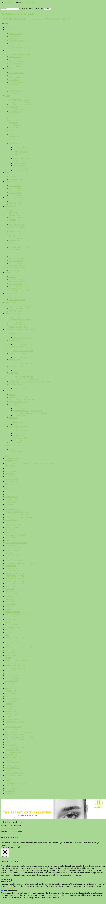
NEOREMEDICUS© (15, 93)
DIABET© (12, 75)
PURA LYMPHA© (15, 204)
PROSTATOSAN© (15, 125)
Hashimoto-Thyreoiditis (17, 366)
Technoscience (18, 440)
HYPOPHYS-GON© (19, 147)
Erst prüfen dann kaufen (14, 527)
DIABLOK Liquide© (20, 388)
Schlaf (7, 742)
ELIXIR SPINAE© (15, 57)
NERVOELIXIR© (14, 220)
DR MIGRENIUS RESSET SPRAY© (21, 54)
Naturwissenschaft (20, 435)
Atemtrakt (9, 29)
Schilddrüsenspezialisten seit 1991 (21, 399)
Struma (12, 333)
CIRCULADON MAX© (16, 73)
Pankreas (8, 704)
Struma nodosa (15, 340)
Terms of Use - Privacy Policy (11, 829)
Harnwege (9, 114)
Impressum (13, 418)
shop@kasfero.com (28, 3)
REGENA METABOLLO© (17, 82)
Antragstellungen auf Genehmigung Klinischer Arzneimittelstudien (30, 463)
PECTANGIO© (14, 80)
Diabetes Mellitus (15, 384)
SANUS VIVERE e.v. (11, 27)
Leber (7, 635)
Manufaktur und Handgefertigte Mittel (27, 411)
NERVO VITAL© (14, 222)
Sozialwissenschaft (12, 750)
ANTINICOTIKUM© (15, 34)
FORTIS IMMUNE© (15, 188)
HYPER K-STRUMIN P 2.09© (23, 351)
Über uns (8, 390)
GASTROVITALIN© (15, 279)
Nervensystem (10, 206)
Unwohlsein (9, 243)
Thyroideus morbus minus (18, 402)
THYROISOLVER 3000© (21, 158)
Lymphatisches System (13, 197)
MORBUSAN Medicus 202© (23, 168)
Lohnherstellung (19, 415)
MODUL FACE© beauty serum (20, 306)
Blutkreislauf (9, 68)
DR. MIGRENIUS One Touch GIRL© (21, 102)
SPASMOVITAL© (15, 112)
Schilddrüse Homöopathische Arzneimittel (20, 329)
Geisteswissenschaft (20, 431)
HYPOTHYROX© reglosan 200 (23, 161)
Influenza (8, 172)
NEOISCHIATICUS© (16, 61)
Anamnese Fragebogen (17, 451)
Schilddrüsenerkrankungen (15, 734)
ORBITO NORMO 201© (21, 170)
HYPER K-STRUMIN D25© (22, 338)
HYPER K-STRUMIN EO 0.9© (23, 357)
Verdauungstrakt (11, 272)
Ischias (7, 622)
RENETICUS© (13, 123)
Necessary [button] (5, 877)
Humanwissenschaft (20, 433)
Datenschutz (17, 422)
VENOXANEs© (14, 84)
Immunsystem (10, 181)
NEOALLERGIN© (14, 43)
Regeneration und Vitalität (15, 227)
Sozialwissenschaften (21, 438)
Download (12, 449)
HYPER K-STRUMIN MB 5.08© (24, 364)
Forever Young (10, 302)
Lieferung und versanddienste (20, 397)
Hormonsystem (10, 139)
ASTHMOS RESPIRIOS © (17, 36)
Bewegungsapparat (12, 50)
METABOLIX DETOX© (16, 91)
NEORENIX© (13, 120)
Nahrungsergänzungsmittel (15, 668)
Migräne (8, 658)
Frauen (7, 96)
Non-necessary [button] (7, 888)
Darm (7, 486)
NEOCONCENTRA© (15, 77)
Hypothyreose (14, 373)
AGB (14, 424)
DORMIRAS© (13, 213)
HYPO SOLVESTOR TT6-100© (23, 377)
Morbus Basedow (15, 360)
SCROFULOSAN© (15, 45)
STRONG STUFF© (15, 231)
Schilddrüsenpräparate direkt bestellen (23, 379)
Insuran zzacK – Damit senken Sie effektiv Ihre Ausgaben (30, 382)
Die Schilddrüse (15, 154)
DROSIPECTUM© (15, 38)
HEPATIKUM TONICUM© (17, 258)
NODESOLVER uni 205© (21, 163)
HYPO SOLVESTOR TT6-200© (23, 370)
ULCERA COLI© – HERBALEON (19, 291)
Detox (7, 87)
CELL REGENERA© (15, 202)
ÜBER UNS (9, 780)
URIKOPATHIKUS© (15, 66)
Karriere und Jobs (15, 442)
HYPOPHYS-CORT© (20, 152)
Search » (47, 9)
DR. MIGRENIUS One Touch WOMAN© (22, 104)
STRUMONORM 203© (20, 165)
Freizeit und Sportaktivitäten (15, 313)
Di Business (13, 832)
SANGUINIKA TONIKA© (17, 109)
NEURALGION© (14, 249)
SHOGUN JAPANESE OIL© (18, 48)
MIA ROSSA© (14, 136)
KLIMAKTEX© (14, 107)
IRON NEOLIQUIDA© (16, 261)
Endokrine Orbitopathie (17, 353)
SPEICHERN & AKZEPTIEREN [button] (12, 900)
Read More (28, 845)
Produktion (13, 404)
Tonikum (8, 252)
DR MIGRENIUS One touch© (19, 100)
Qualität (16, 408)
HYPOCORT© (17, 149)
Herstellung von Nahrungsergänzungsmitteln (30, 413)
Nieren (7, 696)
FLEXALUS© (13, 59)
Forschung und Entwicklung (19, 427)
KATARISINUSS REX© (17, 41)
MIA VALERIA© (14, 215)
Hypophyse (13, 143)
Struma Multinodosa (16, 346)
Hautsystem (9, 130)
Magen (7, 645)
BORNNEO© (13, 177)
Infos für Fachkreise (12, 445)
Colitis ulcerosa (10, 484)
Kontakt (12, 395)
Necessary (7, 879)
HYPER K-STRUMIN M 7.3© (22, 344)
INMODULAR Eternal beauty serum (21, 309)
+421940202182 (9, 3)
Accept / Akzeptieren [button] (14, 845)
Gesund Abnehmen (12, 293)
